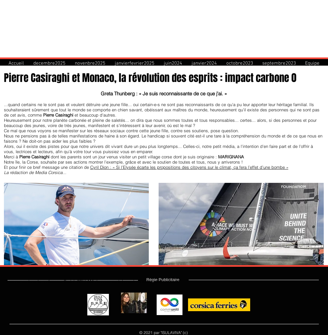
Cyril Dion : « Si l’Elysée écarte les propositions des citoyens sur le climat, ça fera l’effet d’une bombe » (189, 167)
